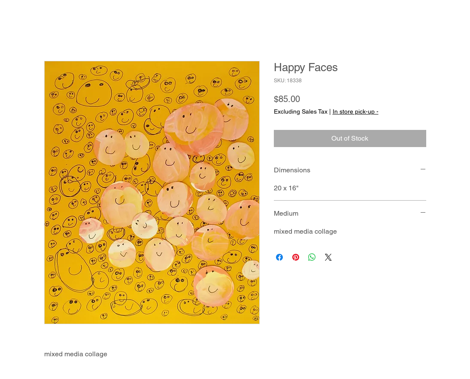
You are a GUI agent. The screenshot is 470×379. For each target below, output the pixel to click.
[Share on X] (328, 257)
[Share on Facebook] (279, 257)
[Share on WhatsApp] (312, 257)
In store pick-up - (356, 111)
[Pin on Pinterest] (296, 257)
